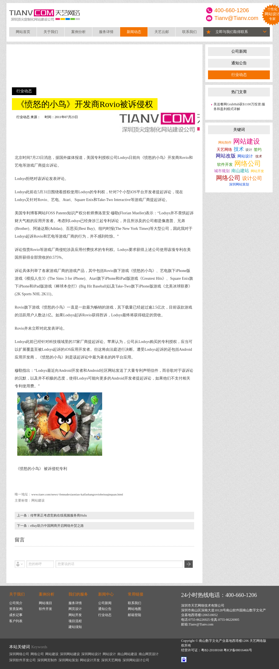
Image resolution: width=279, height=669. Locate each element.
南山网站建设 (127, 654)
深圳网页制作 (47, 660)
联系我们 (189, 32)
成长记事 (15, 615)
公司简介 (15, 603)
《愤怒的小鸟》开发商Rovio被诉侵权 (84, 104)
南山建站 (240, 170)
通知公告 (239, 63)
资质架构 (15, 609)
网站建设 (246, 141)
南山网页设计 (149, 654)
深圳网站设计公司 (136, 660)
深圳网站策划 (239, 184)
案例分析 (78, 32)
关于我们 (51, 32)
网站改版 (226, 156)
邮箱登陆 (134, 615)
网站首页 (23, 32)
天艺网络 (224, 149)
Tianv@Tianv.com (236, 18)
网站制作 (225, 142)
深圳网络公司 (19, 654)
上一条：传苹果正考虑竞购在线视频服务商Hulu (52, 515)
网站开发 (257, 171)
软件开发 (225, 164)
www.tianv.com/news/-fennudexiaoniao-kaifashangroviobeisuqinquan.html (77, 494)
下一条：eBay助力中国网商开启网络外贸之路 (50, 526)
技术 (239, 149)
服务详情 (106, 32)
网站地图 (134, 609)
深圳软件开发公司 (22, 660)
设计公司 (252, 178)
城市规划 (222, 171)
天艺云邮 (161, 32)
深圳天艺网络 (111, 660)
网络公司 (247, 163)
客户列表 (15, 621)
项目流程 (75, 621)
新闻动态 (134, 32)
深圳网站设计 (91, 654)
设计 (248, 150)
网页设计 (75, 609)
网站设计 (245, 156)
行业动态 (239, 75)
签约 (258, 149)
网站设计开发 (90, 660)
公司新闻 (239, 51)
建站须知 (75, 627)
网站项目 (45, 603)
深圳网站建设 (70, 654)
